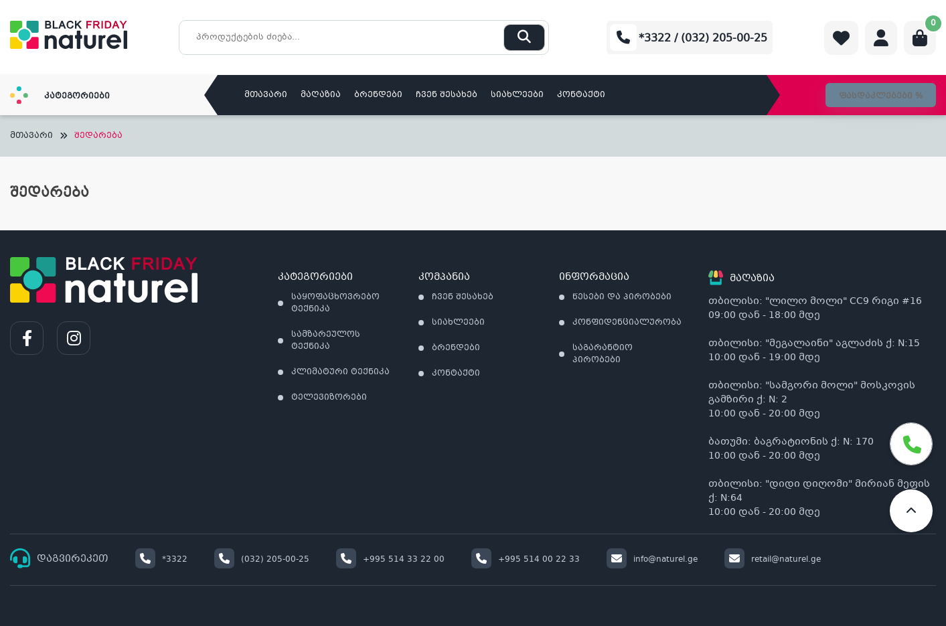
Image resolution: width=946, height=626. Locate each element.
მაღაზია (321, 95)
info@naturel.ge (652, 559)
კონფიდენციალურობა (627, 323)
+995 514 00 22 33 (525, 559)
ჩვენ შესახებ (446, 95)
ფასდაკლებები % (881, 96)
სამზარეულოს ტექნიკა (325, 341)
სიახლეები (517, 95)
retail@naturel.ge (772, 559)
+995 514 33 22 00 (390, 559)
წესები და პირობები (622, 297)
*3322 (161, 559)
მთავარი (265, 95)
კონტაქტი (581, 95)
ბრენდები (378, 95)
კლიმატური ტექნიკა (340, 372)
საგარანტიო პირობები (602, 354)
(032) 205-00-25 (261, 559)
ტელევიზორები (329, 398)
